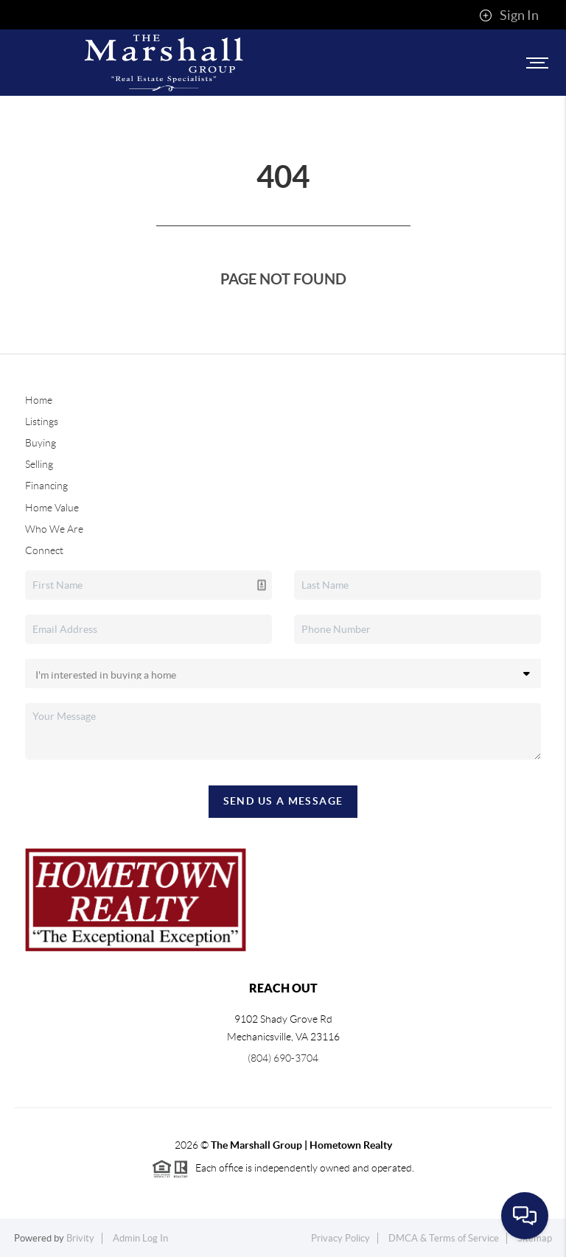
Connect (44, 550)
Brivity (80, 1238)
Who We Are (54, 529)
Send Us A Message (283, 801)
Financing (46, 485)
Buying (40, 443)
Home (38, 400)
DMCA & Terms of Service (443, 1238)
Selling (39, 464)
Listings (41, 421)
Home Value (52, 508)
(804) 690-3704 (283, 1058)
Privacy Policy (340, 1238)
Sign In (509, 15)
